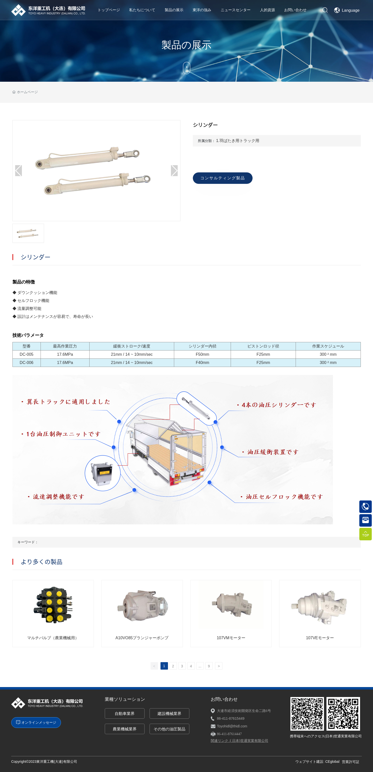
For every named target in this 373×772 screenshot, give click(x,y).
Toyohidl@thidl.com (232, 726)
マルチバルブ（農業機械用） (53, 638)
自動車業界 (125, 713)
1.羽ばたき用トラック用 (237, 141)
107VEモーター (320, 638)
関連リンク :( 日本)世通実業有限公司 (239, 741)
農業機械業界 (125, 729)
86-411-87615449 (231, 718)
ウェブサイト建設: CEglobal (317, 762)
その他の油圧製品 (169, 729)
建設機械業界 (169, 713)
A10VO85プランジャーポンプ (141, 638)
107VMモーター (231, 638)
